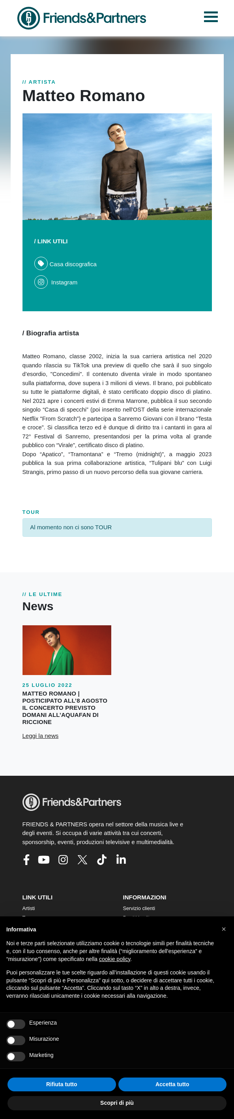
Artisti (28, 908)
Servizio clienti (139, 908)
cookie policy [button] (114, 959)
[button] (223, 929)
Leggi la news (40, 735)
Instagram (56, 282)
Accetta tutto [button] (172, 1084)
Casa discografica (65, 264)
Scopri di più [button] (117, 1103)
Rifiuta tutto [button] (61, 1084)
